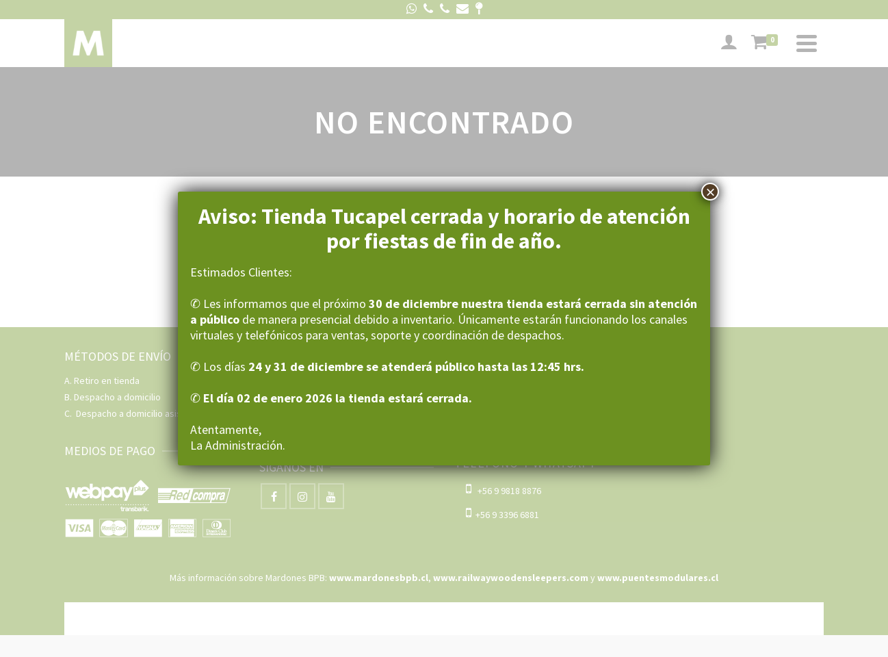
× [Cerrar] (710, 192)
